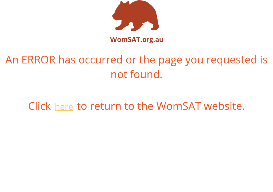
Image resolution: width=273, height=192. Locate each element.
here (64, 106)
